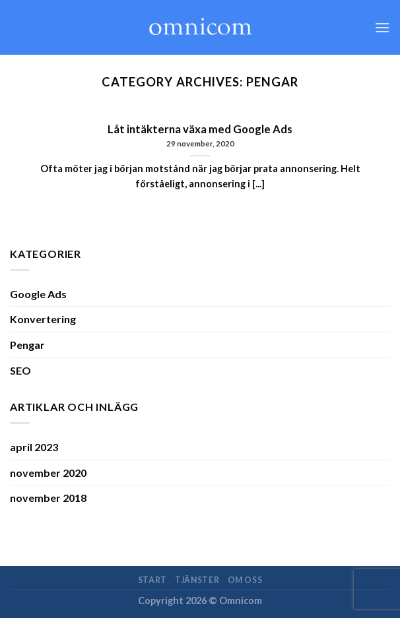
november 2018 (48, 497)
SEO (20, 370)
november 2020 (48, 472)
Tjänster (197, 580)
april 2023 (34, 447)
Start (152, 580)
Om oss (245, 580)
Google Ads (38, 294)
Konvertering (43, 319)
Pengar (27, 344)
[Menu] (382, 27)
